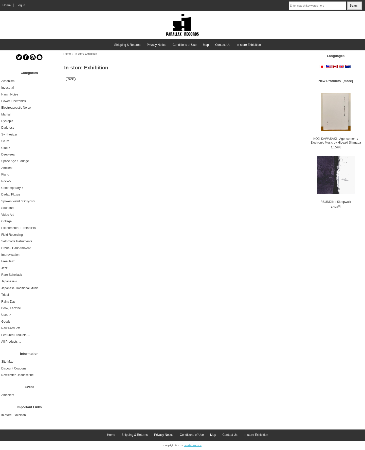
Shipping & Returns (127, 45)
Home (7, 5)
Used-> (6, 315)
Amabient (7, 395)
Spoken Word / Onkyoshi (18, 201)
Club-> (5, 148)
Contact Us (222, 45)
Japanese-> (9, 281)
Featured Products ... (15, 335)
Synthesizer (9, 134)
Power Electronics (13, 101)
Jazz (4, 268)
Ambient (6, 168)
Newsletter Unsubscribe (17, 375)
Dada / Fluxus (10, 194)
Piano (5, 174)
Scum (5, 141)
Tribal (5, 295)
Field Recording (12, 235)
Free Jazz (8, 261)
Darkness (7, 127)
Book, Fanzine (11, 308)
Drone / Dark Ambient (16, 248)
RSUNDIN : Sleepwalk (336, 180)
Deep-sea (7, 154)
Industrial (7, 87)
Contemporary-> (12, 188)
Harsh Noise (9, 94)
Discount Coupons (13, 368)
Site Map (7, 361)
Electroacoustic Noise (16, 107)
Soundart (7, 208)
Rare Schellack (11, 275)
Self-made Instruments (16, 241)
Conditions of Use (185, 45)
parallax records (193, 445)
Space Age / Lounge (15, 161)
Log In (21, 5)
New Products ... (12, 328)
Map (206, 45)
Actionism (7, 81)
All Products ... (11, 341)
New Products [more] (335, 81)
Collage (6, 221)
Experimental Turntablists (18, 228)
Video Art (7, 215)
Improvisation (10, 255)
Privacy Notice (156, 45)
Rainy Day (8, 301)
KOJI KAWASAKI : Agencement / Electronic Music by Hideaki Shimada (336, 118)
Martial (5, 114)
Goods (5, 321)
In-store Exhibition (248, 45)
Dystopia (7, 121)
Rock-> (6, 181)
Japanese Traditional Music (20, 288)
